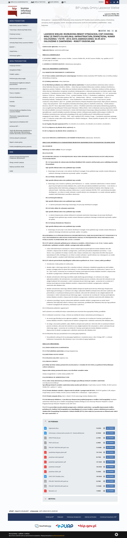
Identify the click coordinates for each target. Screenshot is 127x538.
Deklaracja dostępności (74, 517)
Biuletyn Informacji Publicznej (25, 11)
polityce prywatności (58, 535)
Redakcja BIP (50, 517)
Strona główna (45, 20)
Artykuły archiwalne (90, 517)
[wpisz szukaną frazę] (96, 2)
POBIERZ (110, 428)
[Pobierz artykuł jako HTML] (112, 31)
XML (108, 31)
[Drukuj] (116, 31)
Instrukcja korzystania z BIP (108, 517)
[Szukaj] (107, 2)
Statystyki (60, 517)
